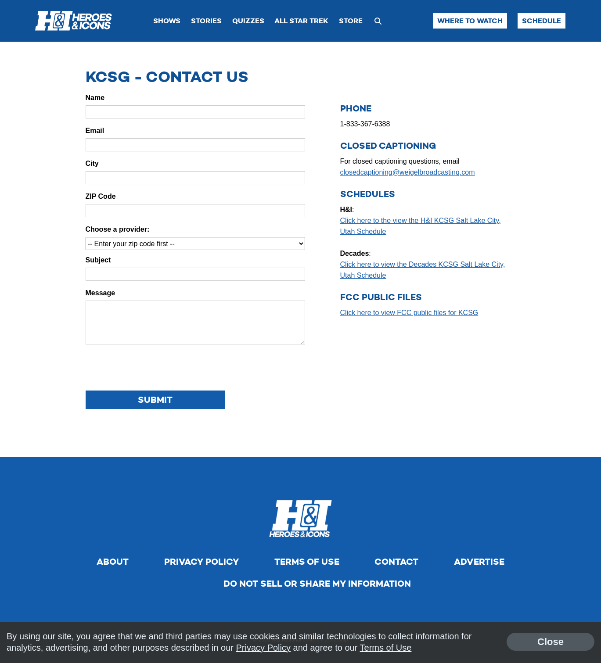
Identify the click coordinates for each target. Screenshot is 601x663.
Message (100, 293)
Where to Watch (470, 20)
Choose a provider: (118, 229)
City (92, 163)
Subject (98, 260)
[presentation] (152, 368)
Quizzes (248, 20)
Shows (166, 20)
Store (351, 20)
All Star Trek (301, 20)
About (113, 561)
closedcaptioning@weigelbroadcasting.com (407, 172)
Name (95, 97)
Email (95, 130)
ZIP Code (101, 196)
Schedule (541, 20)
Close (550, 641)
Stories (206, 20)
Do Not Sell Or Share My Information (317, 583)
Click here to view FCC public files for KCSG (409, 312)
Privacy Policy (201, 561)
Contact (396, 561)
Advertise (479, 561)
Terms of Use (306, 561)
